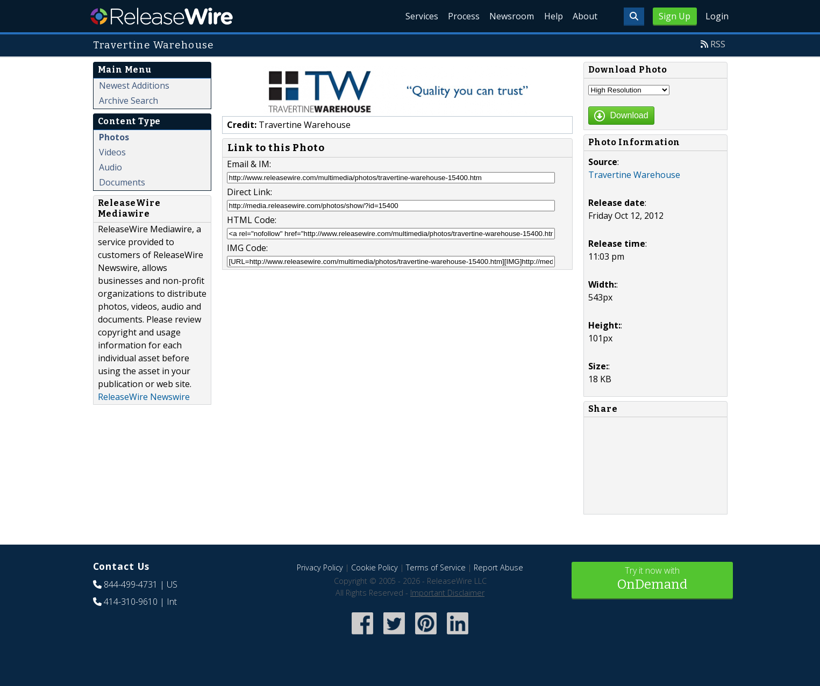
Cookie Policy (374, 567)
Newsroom (493, 16)
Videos (112, 152)
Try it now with (652, 579)
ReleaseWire (162, 16)
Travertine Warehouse (634, 175)
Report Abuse (498, 567)
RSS (717, 44)
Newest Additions (134, 85)
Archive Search (128, 100)
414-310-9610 (131, 602)
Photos (114, 137)
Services (388, 16)
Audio (110, 167)
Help (542, 16)
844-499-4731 (131, 584)
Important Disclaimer (447, 593)
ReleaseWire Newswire (144, 397)
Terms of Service (436, 567)
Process (438, 16)
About (581, 16)
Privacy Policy (320, 567)
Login (717, 16)
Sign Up (674, 16)
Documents (122, 182)
